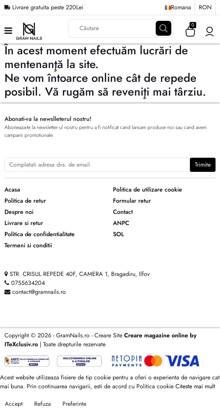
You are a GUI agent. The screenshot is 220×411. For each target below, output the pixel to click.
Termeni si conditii (28, 245)
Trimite (203, 164)
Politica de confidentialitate (39, 234)
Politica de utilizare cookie (147, 189)
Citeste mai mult (195, 386)
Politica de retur (25, 200)
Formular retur (132, 200)
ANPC (121, 223)
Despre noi (18, 212)
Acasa (12, 189)
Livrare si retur (23, 223)
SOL (118, 234)
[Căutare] (163, 28)
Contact (123, 212)
